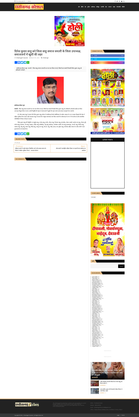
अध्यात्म (110, 6)
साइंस (114, 6)
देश (85, 6)
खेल (106, 6)
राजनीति (102, 6)
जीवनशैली (118, 6)
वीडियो (123, 6)
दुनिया (88, 6)
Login (118, 415)
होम (79, 6)
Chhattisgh (45, 58)
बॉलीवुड (97, 6)
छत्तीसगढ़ (93, 6)
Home (29, 1)
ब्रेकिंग (82, 6)
